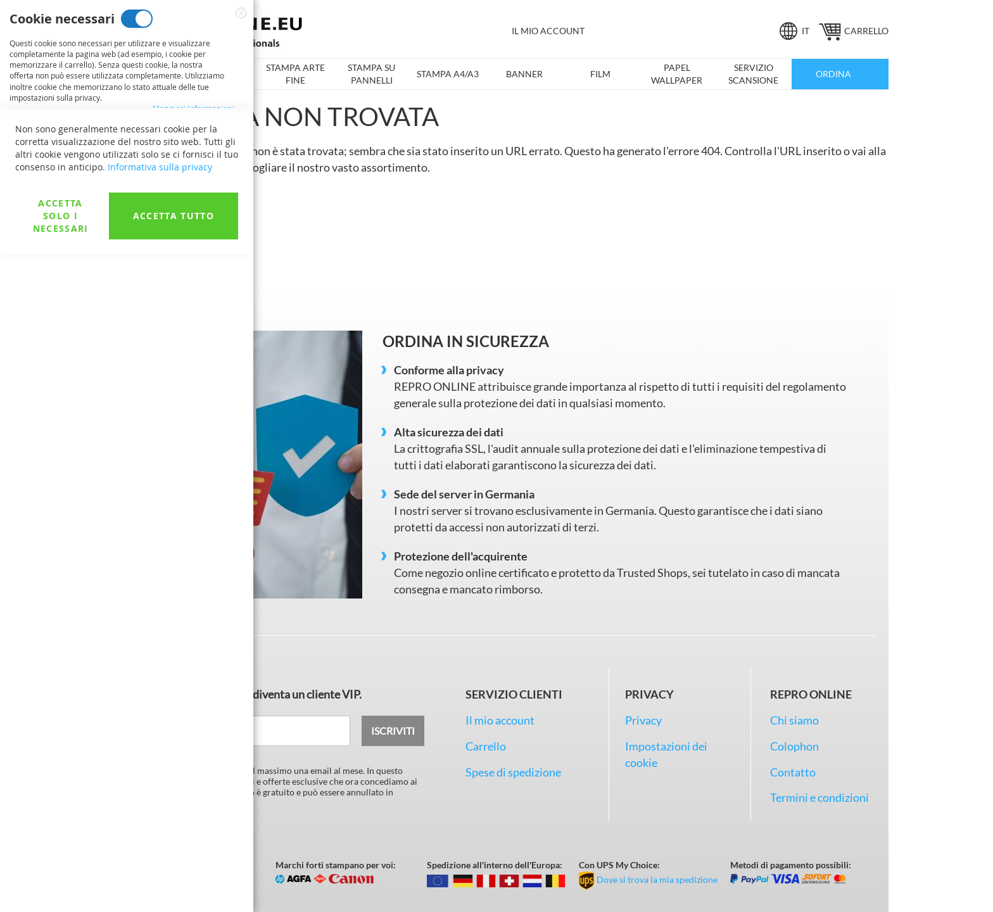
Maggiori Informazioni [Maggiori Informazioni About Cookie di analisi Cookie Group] (193, 382)
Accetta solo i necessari (61, 873)
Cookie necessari (137, 19)
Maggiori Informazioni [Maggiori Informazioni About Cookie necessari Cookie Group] (193, 108)
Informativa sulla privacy (160, 824)
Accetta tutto (174, 873)
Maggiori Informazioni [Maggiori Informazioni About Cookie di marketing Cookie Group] (193, 251)
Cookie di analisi (133, 303)
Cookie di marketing (158, 161)
